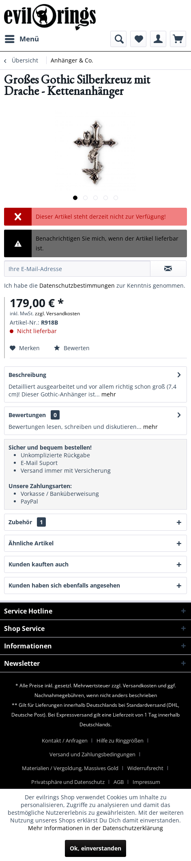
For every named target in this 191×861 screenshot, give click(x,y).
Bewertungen (27, 415)
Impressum (146, 782)
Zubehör (27, 522)
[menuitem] (21, 39)
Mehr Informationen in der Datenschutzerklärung (95, 828)
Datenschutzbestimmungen (77, 285)
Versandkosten (140, 685)
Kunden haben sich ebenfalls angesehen (64, 585)
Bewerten (72, 348)
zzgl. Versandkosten (57, 313)
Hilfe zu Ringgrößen (120, 740)
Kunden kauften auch (39, 564)
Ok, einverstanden (95, 848)
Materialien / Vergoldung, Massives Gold (70, 768)
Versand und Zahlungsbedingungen (92, 754)
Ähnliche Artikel (31, 543)
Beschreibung (27, 375)
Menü (22, 37)
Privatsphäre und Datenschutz (68, 782)
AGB (119, 782)
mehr (108, 394)
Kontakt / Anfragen (65, 740)
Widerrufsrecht (145, 768)
